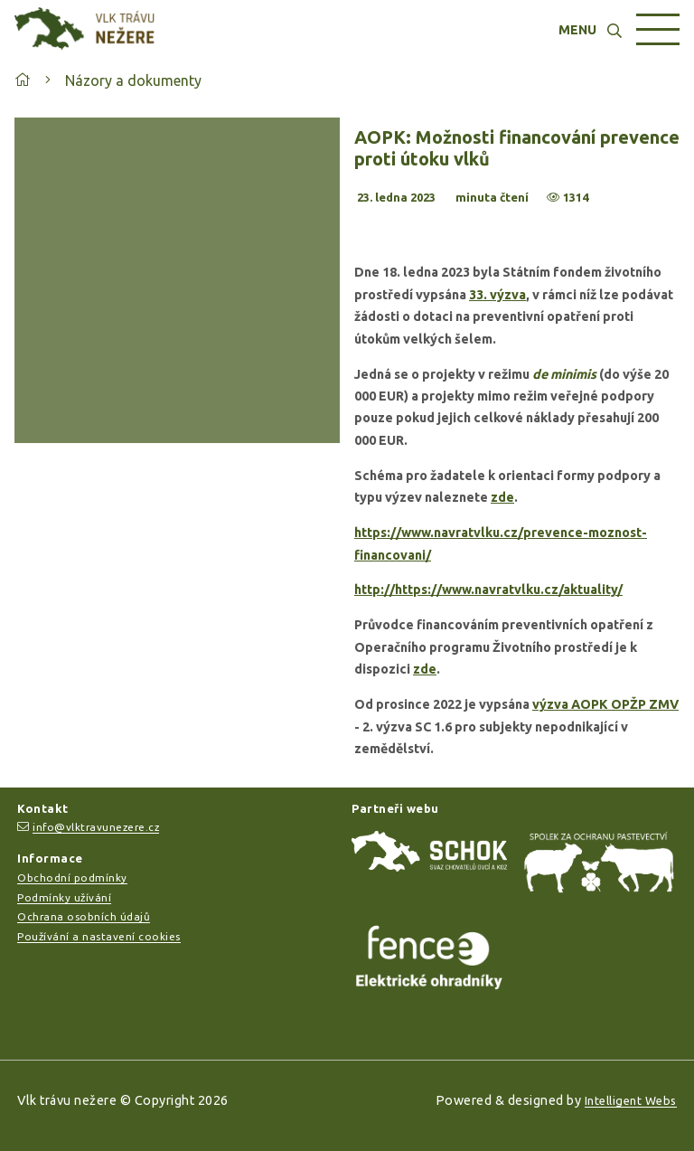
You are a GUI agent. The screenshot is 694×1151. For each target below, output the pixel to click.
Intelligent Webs (631, 1100)
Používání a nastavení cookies (99, 936)
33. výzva (497, 295)
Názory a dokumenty (133, 80)
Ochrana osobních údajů (83, 916)
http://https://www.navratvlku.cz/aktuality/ (488, 589)
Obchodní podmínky (72, 877)
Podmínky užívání (64, 897)
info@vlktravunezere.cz (96, 827)
